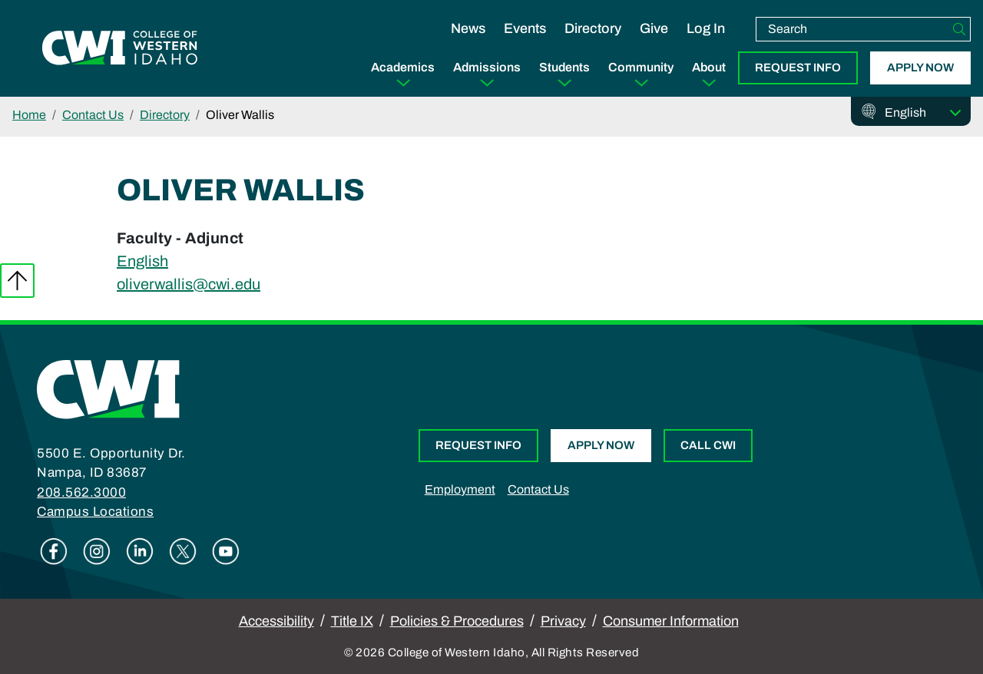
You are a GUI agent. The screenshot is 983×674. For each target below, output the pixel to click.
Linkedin (140, 551)
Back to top (17, 280)
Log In (706, 28)
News (468, 28)
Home (29, 114)
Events (525, 28)
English (142, 261)
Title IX (352, 621)
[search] (852, 29)
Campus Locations (95, 511)
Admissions (487, 67)
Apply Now (920, 67)
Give (654, 28)
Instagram (97, 551)
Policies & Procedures (457, 621)
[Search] (959, 29)
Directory (592, 28)
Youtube (226, 551)
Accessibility (276, 621)
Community (641, 67)
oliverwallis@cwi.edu (188, 284)
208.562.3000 (81, 492)
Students (564, 67)
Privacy (563, 621)
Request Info (798, 67)
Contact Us (93, 114)
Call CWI (708, 445)
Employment (460, 489)
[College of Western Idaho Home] (119, 48)
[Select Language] (923, 113)
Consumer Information (671, 621)
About (709, 67)
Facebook (54, 551)
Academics (403, 67)
